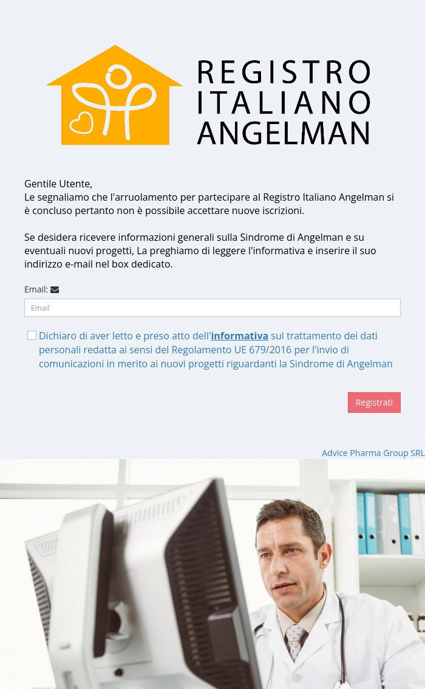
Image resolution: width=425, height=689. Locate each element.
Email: (36, 289)
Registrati (374, 402)
